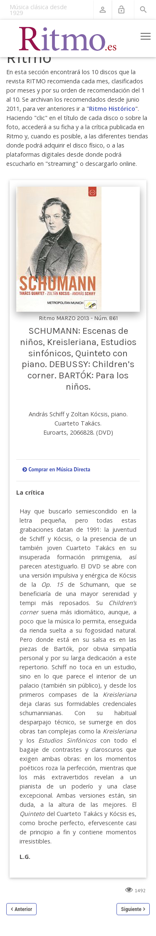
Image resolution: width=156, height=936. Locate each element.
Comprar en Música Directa (59, 469)
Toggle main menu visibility (146, 34)
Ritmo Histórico (112, 109)
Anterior (23, 909)
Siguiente (131, 909)
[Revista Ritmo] (68, 38)
